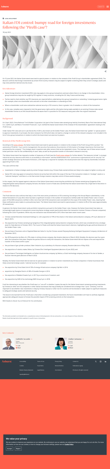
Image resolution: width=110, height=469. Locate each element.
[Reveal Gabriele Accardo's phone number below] (34, 346)
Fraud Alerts (40, 365)
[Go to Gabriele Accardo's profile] (24, 339)
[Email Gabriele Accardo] (34, 348)
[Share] (105, 71)
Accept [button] (9, 449)
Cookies (22, 365)
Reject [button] (18, 449)
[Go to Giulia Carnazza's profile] (76, 339)
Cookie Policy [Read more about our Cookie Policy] (69, 444)
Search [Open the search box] (101, 6)
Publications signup (78, 365)
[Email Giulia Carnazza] (86, 348)
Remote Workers (59, 365)
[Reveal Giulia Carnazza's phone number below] (86, 346)
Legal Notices (40, 370)
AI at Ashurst (58, 370)
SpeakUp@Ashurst (24, 374)
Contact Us (75, 361)
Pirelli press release (63, 155)
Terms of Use (40, 361)
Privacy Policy (58, 361)
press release (18, 145)
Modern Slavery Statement (26, 370)
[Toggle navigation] (107, 6)
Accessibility (23, 361)
